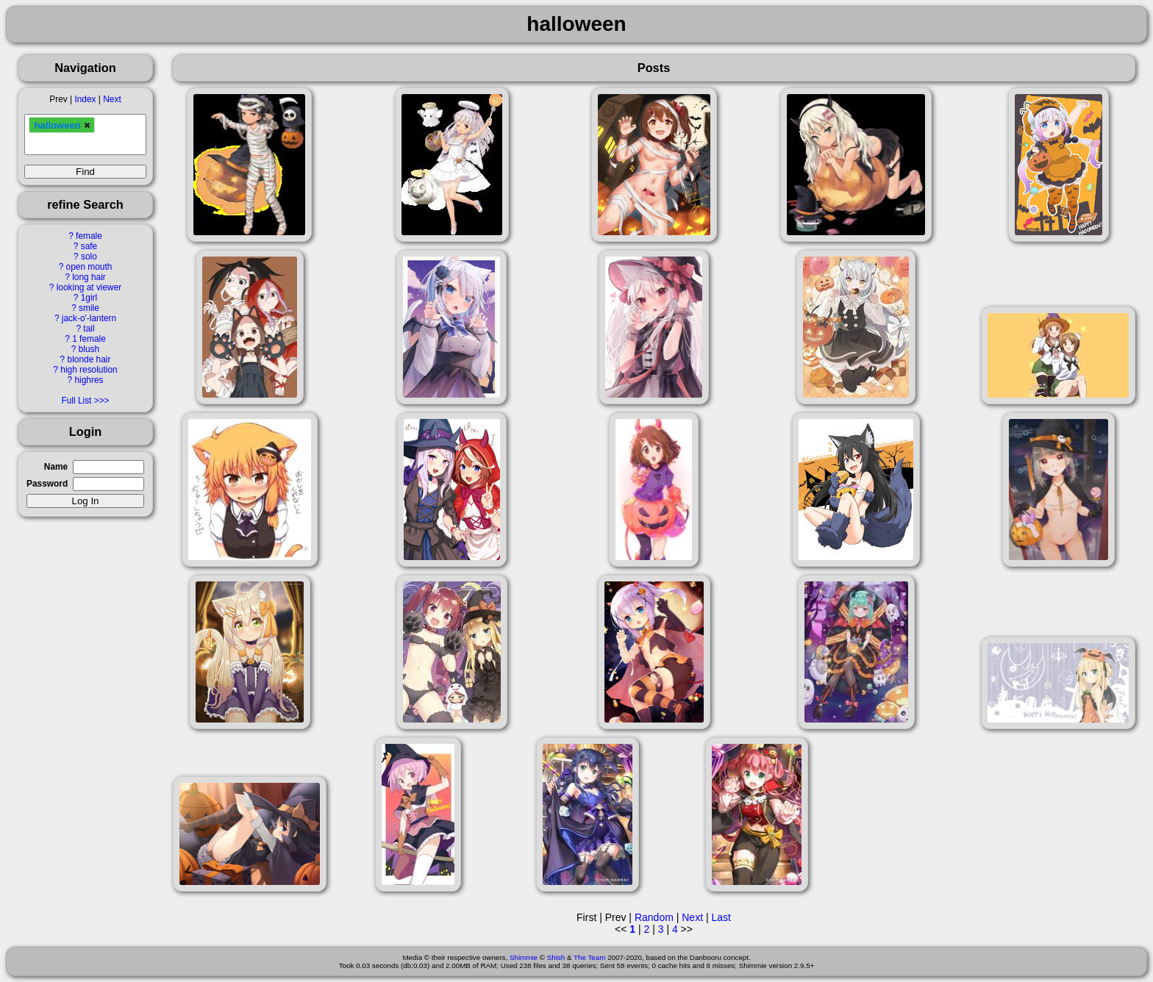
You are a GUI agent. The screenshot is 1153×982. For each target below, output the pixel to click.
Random (654, 917)
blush (89, 349)
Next (112, 99)
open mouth (89, 267)
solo (89, 256)
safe (89, 246)
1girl (89, 298)
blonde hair (89, 359)
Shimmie (524, 957)
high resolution (88, 370)
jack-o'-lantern (89, 318)
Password (47, 484)
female (89, 236)
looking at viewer (89, 287)
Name (56, 467)
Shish (556, 957)
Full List (76, 400)
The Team (589, 957)
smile (89, 308)
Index (85, 99)
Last (720, 917)
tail (88, 328)
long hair (89, 277)
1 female (89, 339)
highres (88, 380)
